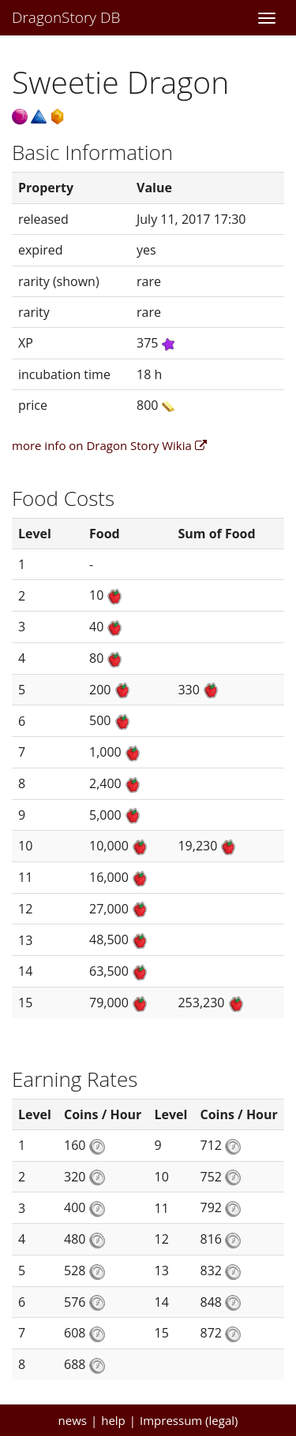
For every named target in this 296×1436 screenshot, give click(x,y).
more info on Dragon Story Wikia (109, 445)
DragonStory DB (66, 17)
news (72, 1420)
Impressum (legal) (189, 1420)
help (113, 1420)
